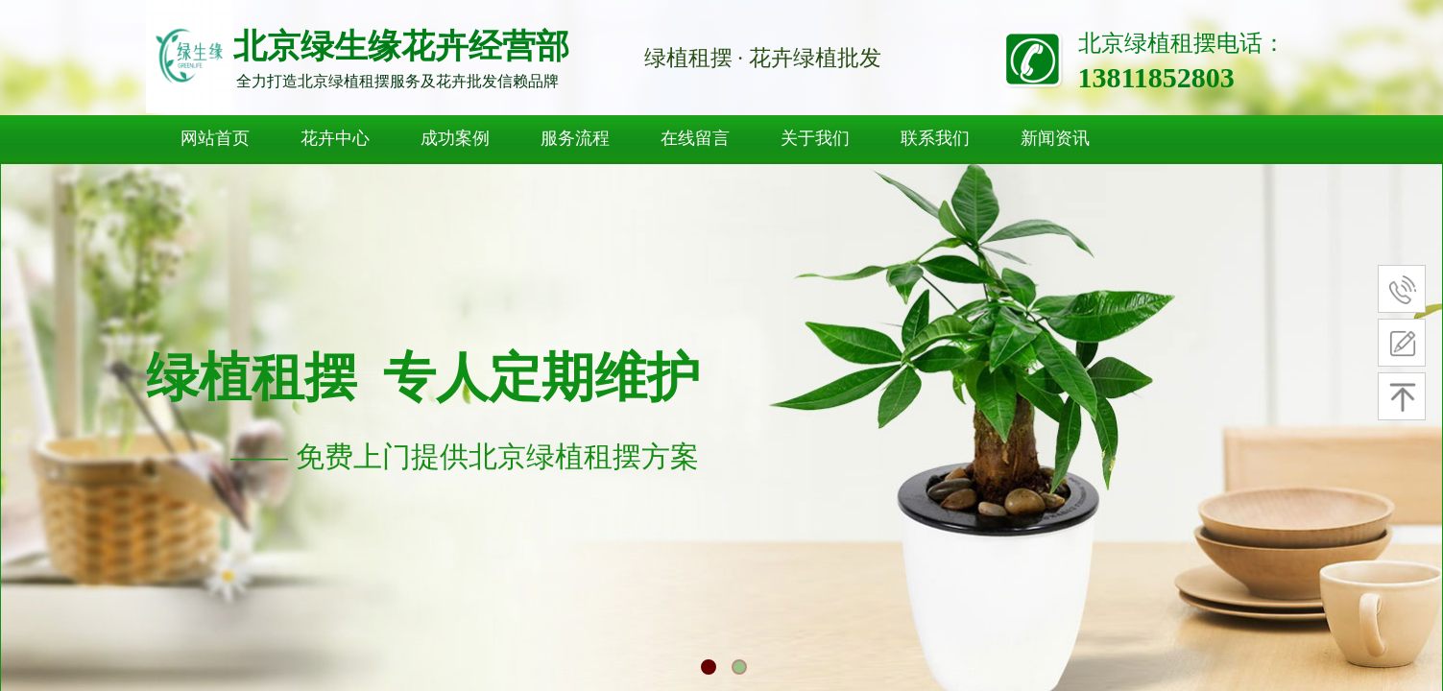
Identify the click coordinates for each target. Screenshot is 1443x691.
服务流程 (575, 138)
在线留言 (695, 138)
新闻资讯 (1055, 138)
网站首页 (215, 138)
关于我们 (815, 138)
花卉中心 (335, 138)
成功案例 (455, 138)
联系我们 (935, 138)
